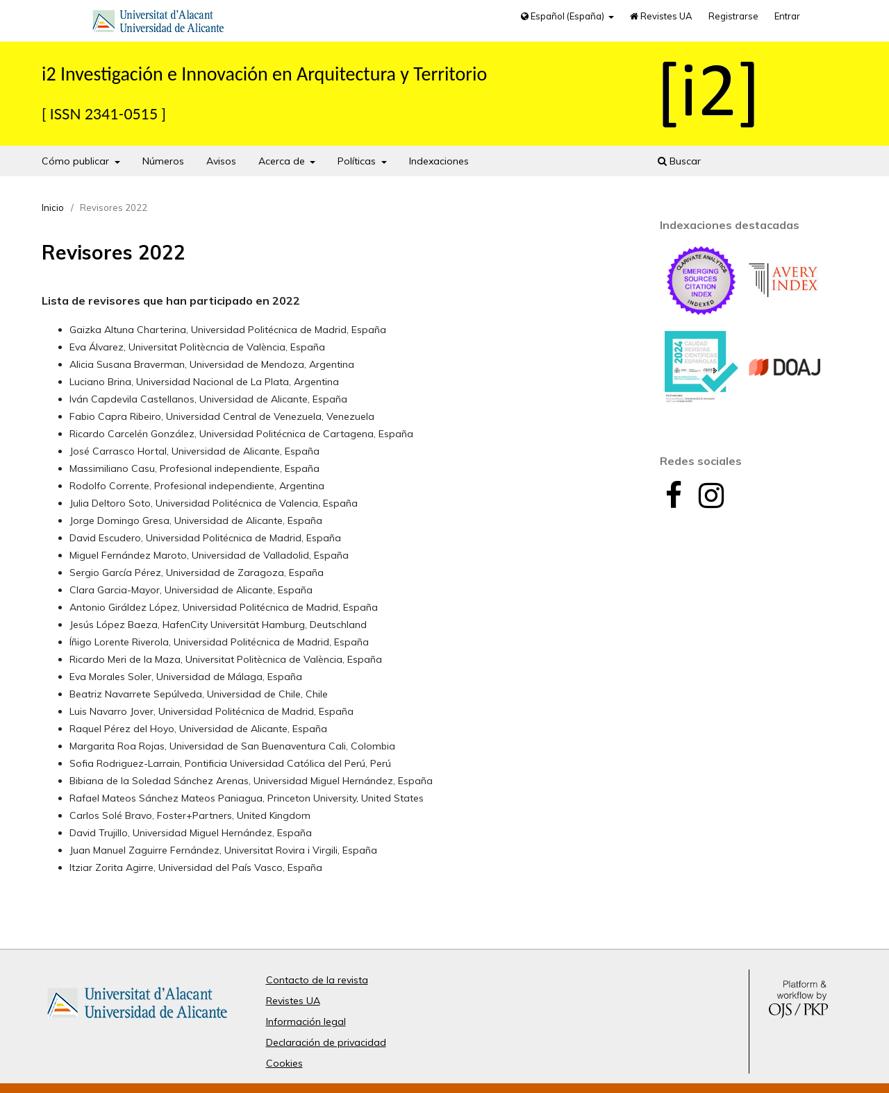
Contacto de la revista (317, 980)
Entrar (787, 16)
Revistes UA (661, 16)
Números (163, 161)
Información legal (306, 1021)
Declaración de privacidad (326, 1042)
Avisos (221, 161)
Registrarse (733, 16)
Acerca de (283, 161)
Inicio (53, 207)
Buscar (679, 161)
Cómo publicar (77, 161)
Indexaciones (439, 161)
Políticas (358, 161)
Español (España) (563, 16)
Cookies (284, 1063)
